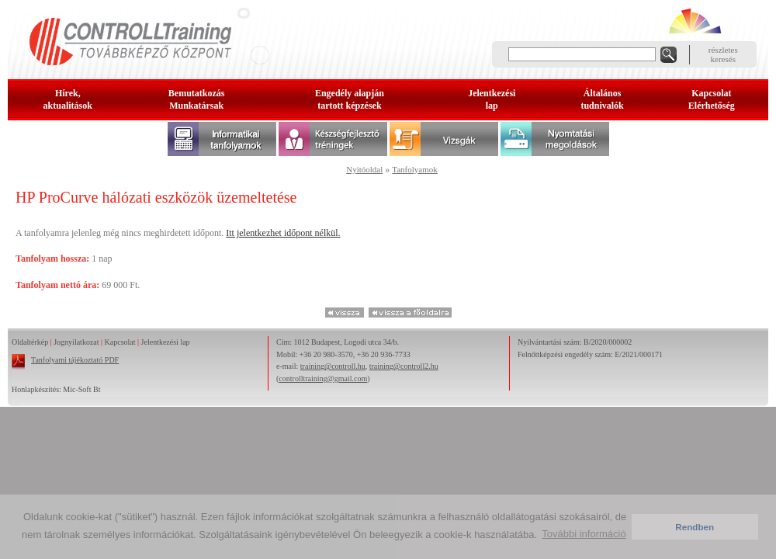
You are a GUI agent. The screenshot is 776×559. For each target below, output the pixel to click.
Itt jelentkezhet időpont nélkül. (283, 232)
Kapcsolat (120, 342)
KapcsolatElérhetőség (711, 99)
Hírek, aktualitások (67, 99)
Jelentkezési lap (165, 342)
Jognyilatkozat (76, 342)
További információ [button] (583, 534)
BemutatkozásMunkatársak (196, 99)
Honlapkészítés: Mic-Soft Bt (56, 389)
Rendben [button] (694, 527)
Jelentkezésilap (491, 99)
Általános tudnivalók (601, 99)
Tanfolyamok (415, 169)
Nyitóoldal (364, 169)
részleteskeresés (723, 54)
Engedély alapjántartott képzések (349, 99)
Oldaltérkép (30, 342)
